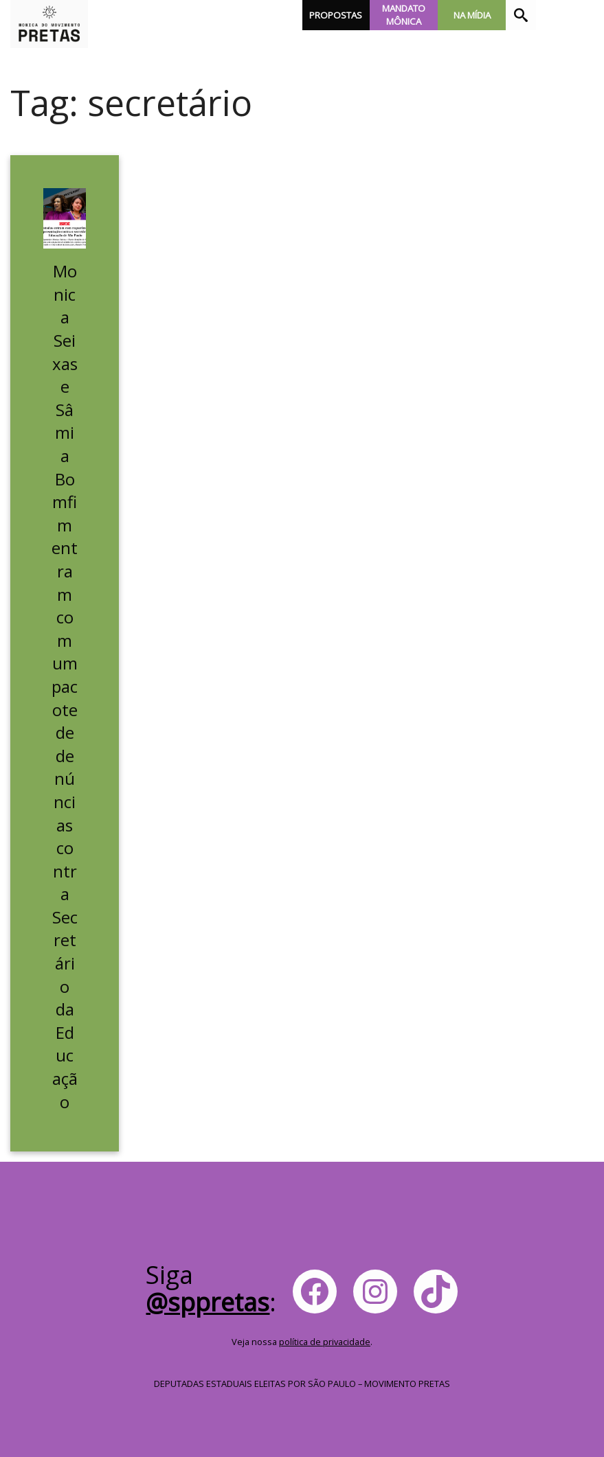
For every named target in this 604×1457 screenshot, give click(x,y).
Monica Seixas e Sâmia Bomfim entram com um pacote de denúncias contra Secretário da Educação (65, 686)
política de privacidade (324, 1341)
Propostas (335, 15)
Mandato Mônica (403, 14)
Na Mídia (472, 15)
